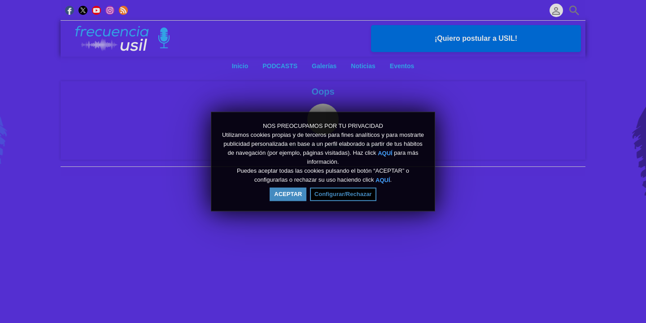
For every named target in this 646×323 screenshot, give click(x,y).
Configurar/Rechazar (343, 194)
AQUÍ (385, 153)
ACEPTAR (288, 194)
